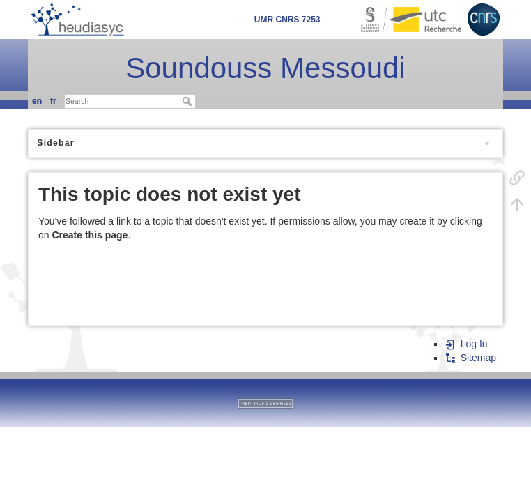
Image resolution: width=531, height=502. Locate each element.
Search (188, 101)
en (37, 101)
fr (53, 101)
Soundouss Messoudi (265, 68)
